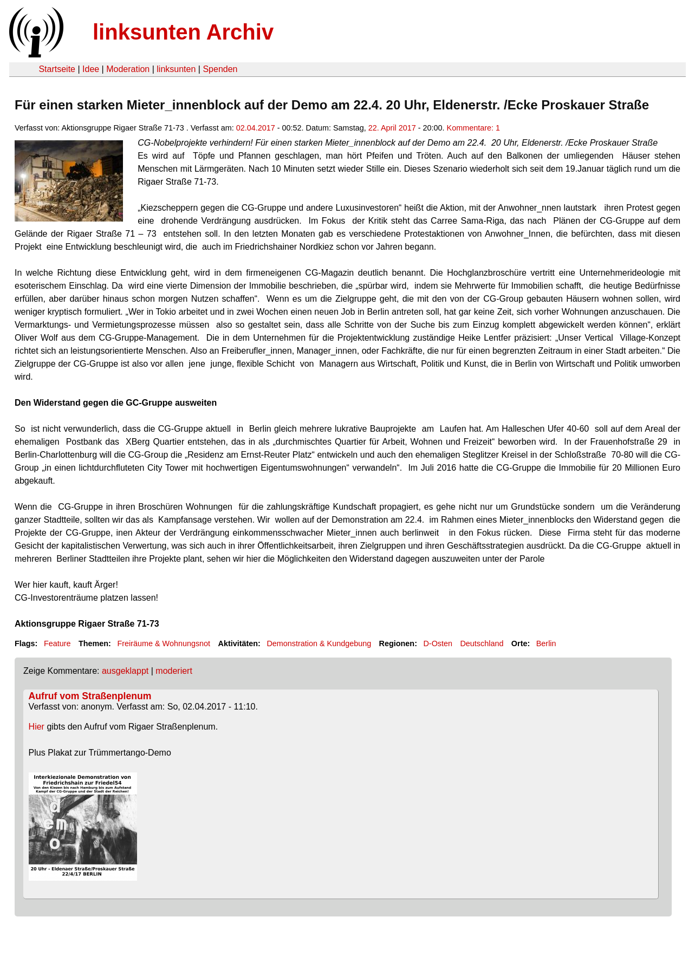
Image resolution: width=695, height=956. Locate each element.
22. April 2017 (392, 127)
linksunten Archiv (183, 32)
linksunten (176, 69)
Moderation (128, 69)
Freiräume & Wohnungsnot (163, 643)
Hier (36, 726)
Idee (90, 69)
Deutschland (481, 643)
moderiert (173, 670)
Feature (57, 643)
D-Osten (437, 643)
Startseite (56, 69)
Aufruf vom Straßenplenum (90, 696)
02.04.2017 (255, 127)
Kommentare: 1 (473, 127)
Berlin (546, 643)
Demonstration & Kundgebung (319, 643)
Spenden (220, 69)
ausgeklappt (125, 670)
